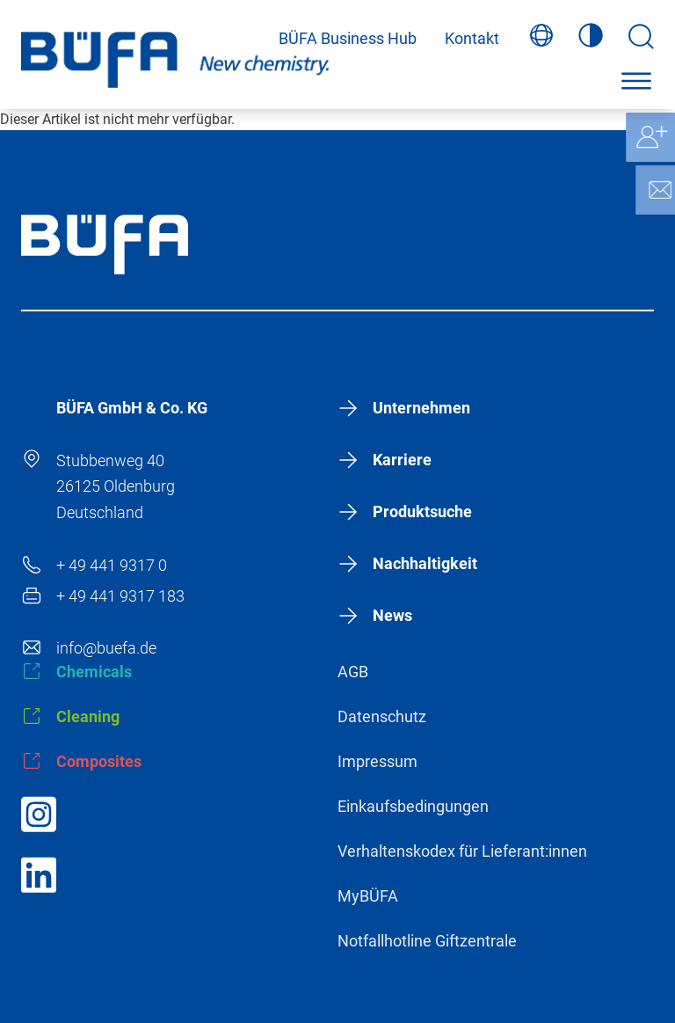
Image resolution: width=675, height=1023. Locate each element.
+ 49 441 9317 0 (111, 565)
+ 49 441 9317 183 (120, 596)
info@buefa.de (106, 648)
